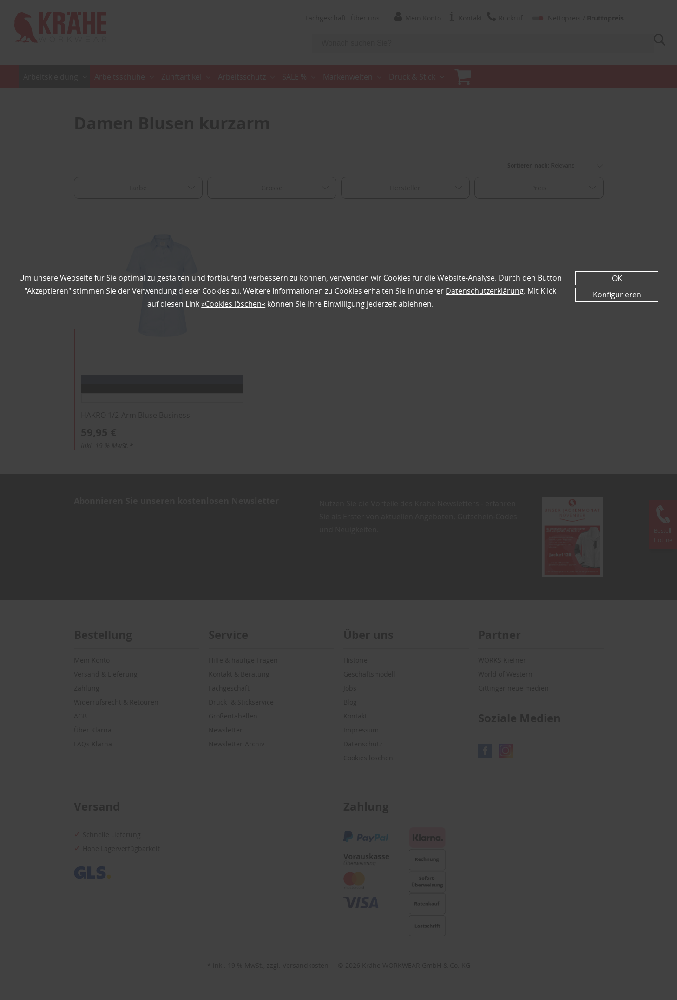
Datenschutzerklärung (485, 291)
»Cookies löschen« (233, 304)
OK (617, 278)
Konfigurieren (617, 294)
